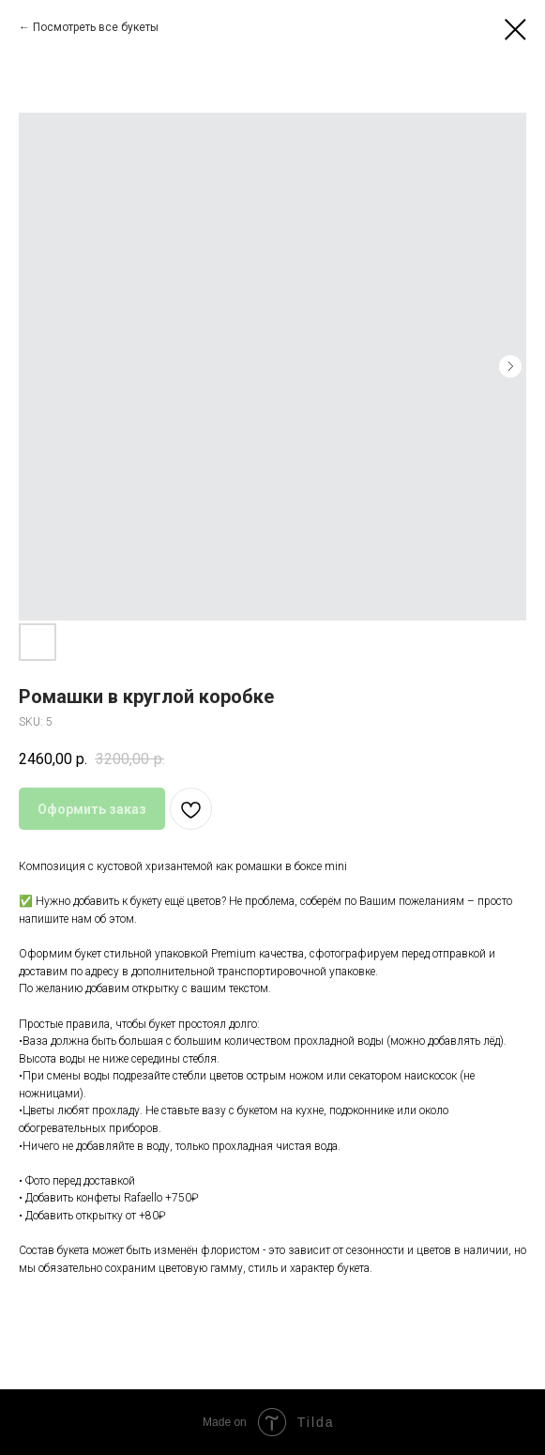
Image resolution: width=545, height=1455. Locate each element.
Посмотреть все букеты (96, 27)
